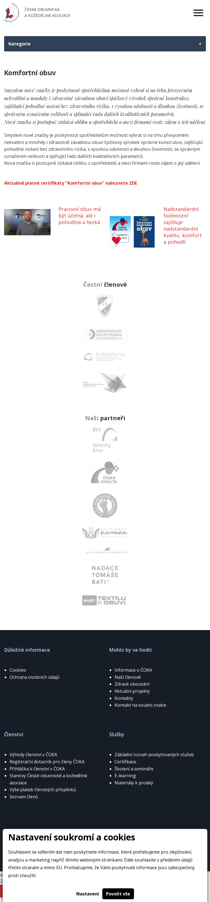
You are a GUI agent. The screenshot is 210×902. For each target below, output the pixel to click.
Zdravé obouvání (132, 684)
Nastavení (87, 894)
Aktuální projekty (132, 691)
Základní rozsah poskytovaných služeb (154, 755)
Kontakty (124, 698)
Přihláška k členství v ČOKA (37, 769)
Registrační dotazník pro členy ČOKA (47, 762)
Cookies (18, 670)
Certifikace (125, 762)
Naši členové (128, 677)
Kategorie (19, 44)
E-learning (125, 776)
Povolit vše (118, 894)
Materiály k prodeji (134, 783)
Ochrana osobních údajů (35, 677)
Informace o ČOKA (133, 670)
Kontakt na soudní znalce (140, 705)
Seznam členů (24, 797)
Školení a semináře (134, 769)
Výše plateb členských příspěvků (43, 790)
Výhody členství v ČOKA (33, 755)
